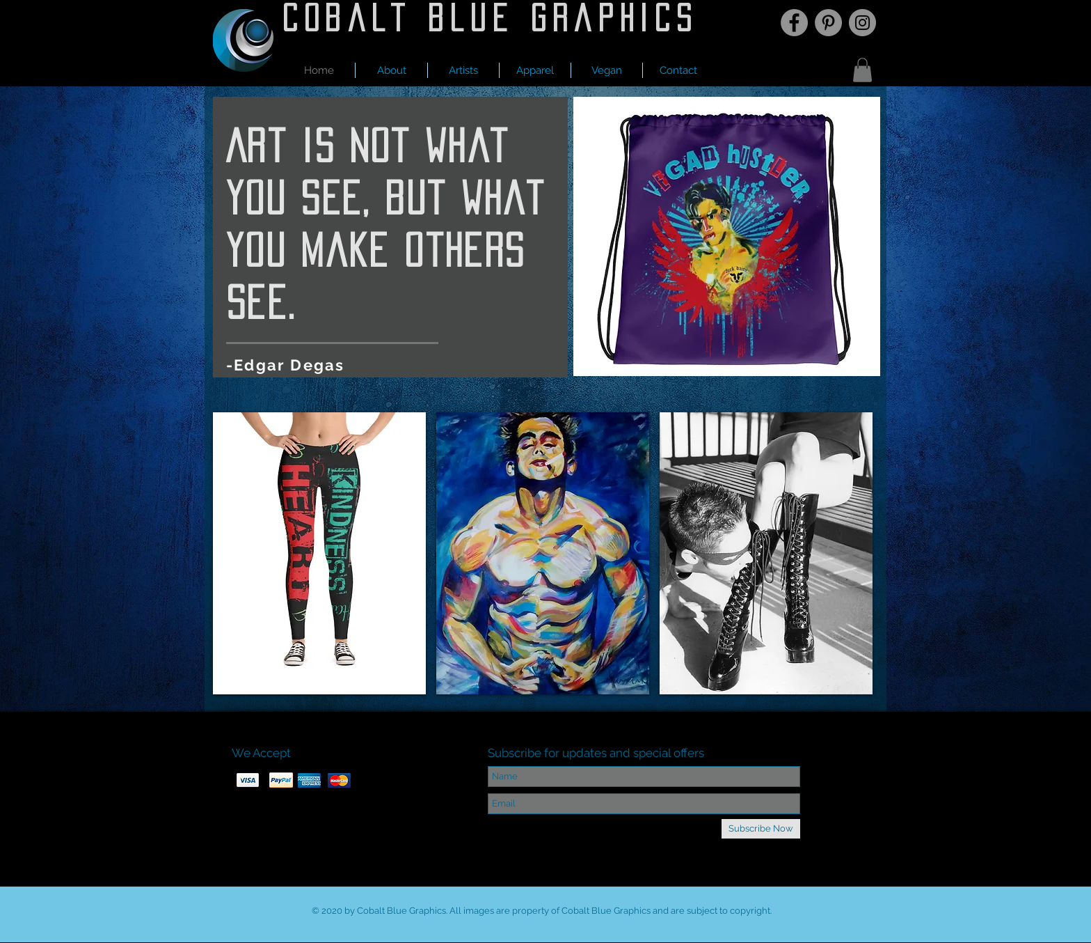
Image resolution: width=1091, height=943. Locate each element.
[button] (463, 70)
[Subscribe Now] (761, 829)
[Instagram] (862, 22)
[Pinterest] (828, 22)
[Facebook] (794, 22)
